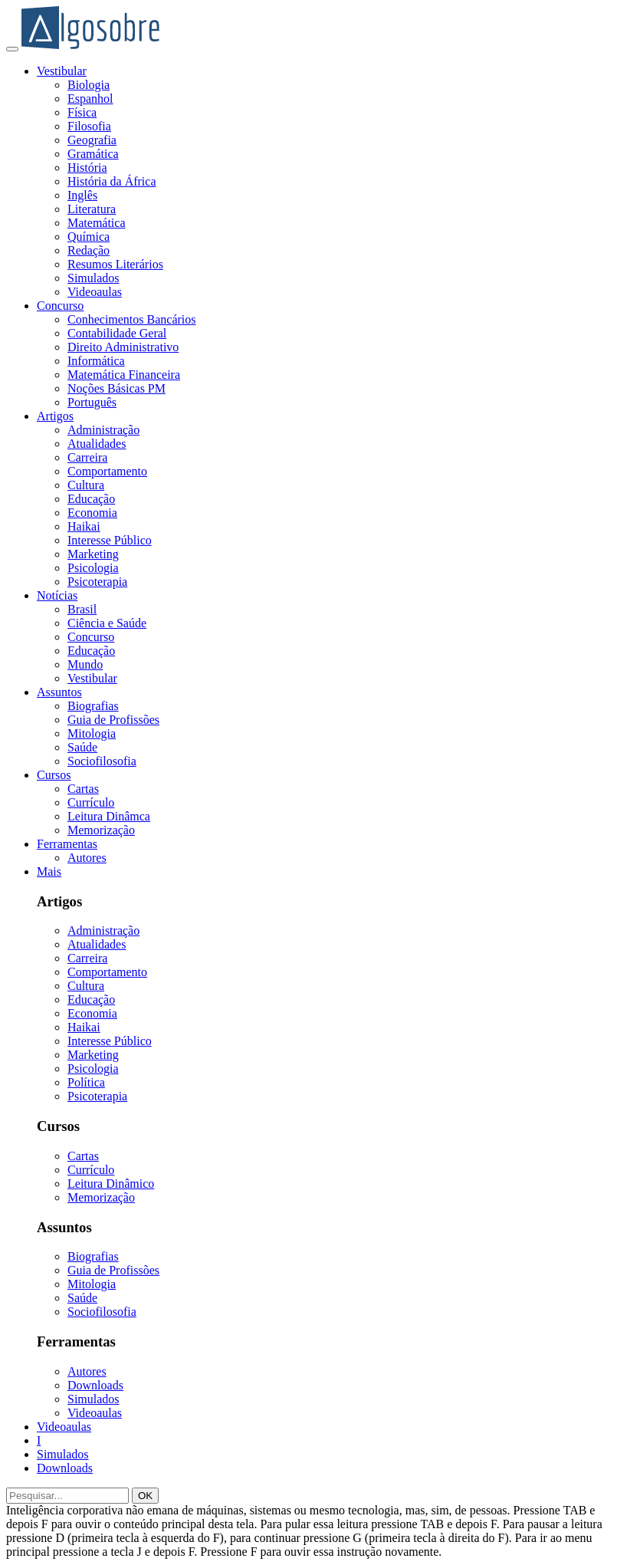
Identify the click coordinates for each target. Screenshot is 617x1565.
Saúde (82, 747)
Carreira (87, 457)
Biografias (93, 705)
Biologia (88, 84)
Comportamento (107, 471)
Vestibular (62, 70)
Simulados (93, 277)
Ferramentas (67, 843)
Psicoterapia (97, 581)
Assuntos (59, 692)
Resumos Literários (115, 264)
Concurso (60, 305)
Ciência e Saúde (106, 623)
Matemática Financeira (123, 374)
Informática (96, 360)
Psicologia (93, 567)
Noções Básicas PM (116, 388)
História (87, 167)
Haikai (83, 526)
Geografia (92, 139)
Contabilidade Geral (116, 333)
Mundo (85, 664)
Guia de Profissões (113, 719)
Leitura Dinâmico (110, 1183)
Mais (49, 871)
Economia (92, 512)
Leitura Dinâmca (108, 816)
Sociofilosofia (101, 761)
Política (86, 1082)
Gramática (93, 153)
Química (88, 236)
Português (92, 402)
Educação (91, 498)
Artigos (55, 415)
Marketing (93, 554)
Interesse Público (109, 540)
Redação (88, 250)
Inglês (82, 195)
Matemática (96, 222)
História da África (111, 181)
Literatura (91, 208)
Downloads (95, 1385)
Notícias (57, 595)
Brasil (82, 609)
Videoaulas (94, 291)
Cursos (54, 774)
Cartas (83, 788)
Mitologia (91, 733)
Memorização (101, 830)
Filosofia (89, 126)
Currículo (90, 802)
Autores (87, 857)
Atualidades (96, 443)
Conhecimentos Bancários (131, 319)
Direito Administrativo (123, 346)
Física (82, 112)
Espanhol (90, 98)
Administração (103, 429)
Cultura (85, 485)
